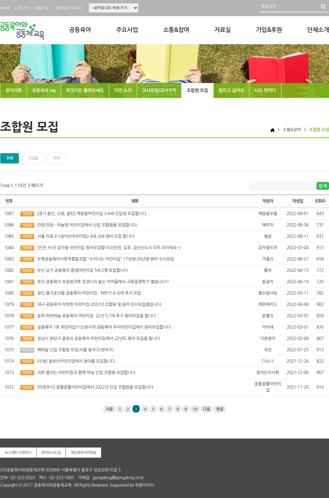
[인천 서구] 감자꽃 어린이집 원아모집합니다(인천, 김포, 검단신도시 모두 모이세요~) (109, 248)
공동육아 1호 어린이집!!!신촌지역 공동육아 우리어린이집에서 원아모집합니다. (104, 327)
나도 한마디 (265, 90)
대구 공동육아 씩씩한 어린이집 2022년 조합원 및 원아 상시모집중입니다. (99, 304)
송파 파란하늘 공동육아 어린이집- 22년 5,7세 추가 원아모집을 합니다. (97, 316)
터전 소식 (123, 90)
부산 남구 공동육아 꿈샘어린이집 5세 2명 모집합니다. (83, 270)
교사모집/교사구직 (159, 90)
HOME (5, 8)
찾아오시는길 (51, 452)
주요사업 (127, 30)
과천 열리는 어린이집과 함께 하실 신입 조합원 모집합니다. (86, 372)
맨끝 (219, 409)
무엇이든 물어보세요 (85, 90)
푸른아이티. (145, 485)
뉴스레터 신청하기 (18, 452)
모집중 (33, 158)
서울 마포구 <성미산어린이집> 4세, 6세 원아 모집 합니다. (86, 236)
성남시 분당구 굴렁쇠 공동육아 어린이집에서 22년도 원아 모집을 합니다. (99, 338)
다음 (206, 409)
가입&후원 (269, 30)
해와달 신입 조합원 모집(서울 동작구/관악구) (75, 350)
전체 (9, 158)
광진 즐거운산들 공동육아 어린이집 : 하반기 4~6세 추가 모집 (89, 293)
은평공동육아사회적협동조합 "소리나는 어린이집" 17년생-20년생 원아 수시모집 (105, 259)
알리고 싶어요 (231, 90)
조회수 (320, 201)
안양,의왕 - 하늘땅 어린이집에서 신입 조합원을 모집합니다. (87, 225)
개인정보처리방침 (83, 452)
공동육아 (80, 30)
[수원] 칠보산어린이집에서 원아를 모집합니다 (76, 361)
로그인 (23, 8)
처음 (109, 409)
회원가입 (41, 8)
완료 (57, 158)
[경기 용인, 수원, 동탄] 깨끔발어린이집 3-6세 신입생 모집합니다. (92, 214)
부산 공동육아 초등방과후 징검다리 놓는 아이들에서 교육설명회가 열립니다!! (103, 282)
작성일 (297, 201)
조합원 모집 (197, 90)
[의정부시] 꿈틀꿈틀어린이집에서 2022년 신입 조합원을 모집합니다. (95, 387)
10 (195, 409)
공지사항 (13, 90)
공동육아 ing (43, 90)
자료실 (222, 30)
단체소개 (318, 30)
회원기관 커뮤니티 (69, 8)
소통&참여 (176, 30)
